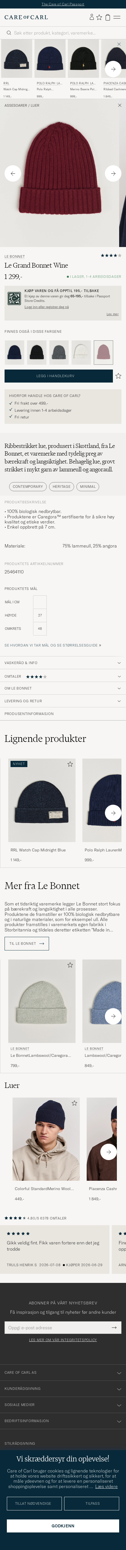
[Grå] (59, 352)
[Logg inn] (92, 17)
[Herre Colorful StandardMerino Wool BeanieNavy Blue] (46, 1139)
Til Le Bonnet (26, 944)
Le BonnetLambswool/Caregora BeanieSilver (39, 1056)
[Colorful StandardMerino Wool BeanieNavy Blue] (46, 1184)
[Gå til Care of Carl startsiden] (26, 17)
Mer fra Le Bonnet (42, 886)
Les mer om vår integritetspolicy (63, 1340)
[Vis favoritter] (99, 17)
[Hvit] (81, 352)
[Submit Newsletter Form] (114, 1328)
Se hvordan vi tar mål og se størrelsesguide (51, 645)
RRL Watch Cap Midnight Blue (38, 850)
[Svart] (37, 352)
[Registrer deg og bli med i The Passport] (63, 298)
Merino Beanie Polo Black (83, 89)
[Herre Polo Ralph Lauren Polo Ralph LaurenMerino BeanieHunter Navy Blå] (50, 58)
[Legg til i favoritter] (69, 765)
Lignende (45, 738)
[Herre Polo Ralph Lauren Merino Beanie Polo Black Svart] (83, 58)
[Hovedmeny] (117, 17)
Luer (35, 106)
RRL (6, 83)
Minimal (87, 486)
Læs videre (106, 1486)
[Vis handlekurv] (108, 17)
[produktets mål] (63, 618)
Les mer (113, 314)
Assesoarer (16, 106)
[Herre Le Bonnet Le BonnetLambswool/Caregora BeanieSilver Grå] (42, 1001)
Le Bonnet (15, 257)
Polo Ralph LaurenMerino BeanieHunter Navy (49, 89)
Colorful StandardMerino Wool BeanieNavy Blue (43, 1189)
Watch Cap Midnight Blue (16, 89)
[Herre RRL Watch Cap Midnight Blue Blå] (16, 58)
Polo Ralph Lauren (49, 83)
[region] (63, 1249)
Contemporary (28, 486)
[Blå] (15, 352)
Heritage (62, 486)
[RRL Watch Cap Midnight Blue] (42, 845)
